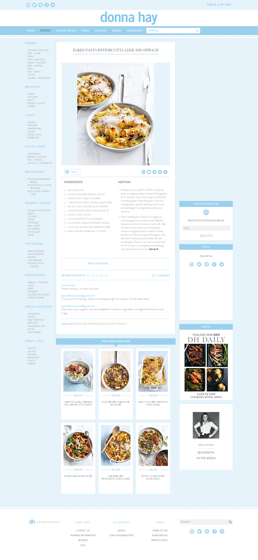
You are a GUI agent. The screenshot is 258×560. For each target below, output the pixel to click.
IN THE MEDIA (206, 458)
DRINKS (31, 106)
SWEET (31, 94)
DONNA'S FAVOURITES (39, 210)
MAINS (31, 285)
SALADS (32, 122)
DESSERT (32, 354)
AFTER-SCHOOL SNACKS (36, 265)
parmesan (93, 324)
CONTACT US (83, 530)
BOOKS (116, 31)
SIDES (31, 288)
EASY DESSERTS (36, 254)
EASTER (31, 317)
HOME (31, 31)
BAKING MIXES (34, 172)
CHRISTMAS (34, 313)
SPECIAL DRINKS (36, 297)
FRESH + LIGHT (34, 341)
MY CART (225, 5)
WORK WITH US (160, 535)
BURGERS (32, 125)
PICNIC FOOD (35, 134)
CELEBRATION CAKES (38, 294)
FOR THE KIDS (34, 244)
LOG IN (211, 5)
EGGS (30, 100)
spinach (121, 324)
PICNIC (31, 329)
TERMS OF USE (160, 530)
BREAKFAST (32, 87)
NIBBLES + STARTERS (38, 282)
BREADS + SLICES (36, 103)
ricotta (111, 324)
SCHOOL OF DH (66, 31)
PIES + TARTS (34, 71)
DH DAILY (101, 31)
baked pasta (75, 324)
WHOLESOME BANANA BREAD (39, 181)
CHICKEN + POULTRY (38, 50)
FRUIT (31, 235)
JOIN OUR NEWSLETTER (121, 535)
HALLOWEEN (34, 332)
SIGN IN (121, 530)
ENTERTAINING (35, 275)
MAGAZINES (134, 31)
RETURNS (83, 540)
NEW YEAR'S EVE (36, 320)
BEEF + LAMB (34, 53)
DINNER (30, 43)
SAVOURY (33, 97)
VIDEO (85, 31)
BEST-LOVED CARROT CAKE (39, 193)
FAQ (83, 545)
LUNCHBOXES (35, 260)
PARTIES (32, 257)
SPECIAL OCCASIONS (38, 307)
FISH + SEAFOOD (36, 59)
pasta (103, 324)
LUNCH (30, 115)
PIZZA (30, 68)
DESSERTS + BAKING (38, 203)
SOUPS (31, 74)
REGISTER (206, 235)
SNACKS (32, 348)
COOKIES (32, 216)
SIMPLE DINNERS (36, 251)
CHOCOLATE (34, 232)
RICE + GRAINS (35, 65)
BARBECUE (33, 137)
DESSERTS (33, 291)
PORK (30, 56)
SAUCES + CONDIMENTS (40, 163)
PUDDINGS (33, 222)
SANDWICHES (35, 128)
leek (84, 324)
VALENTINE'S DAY (36, 326)
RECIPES (45, 31)
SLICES (31, 219)
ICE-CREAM (33, 229)
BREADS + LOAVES (37, 157)
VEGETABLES (34, 153)
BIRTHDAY (33, 323)
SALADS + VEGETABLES (39, 78)
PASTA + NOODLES (37, 62)
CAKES (31, 213)
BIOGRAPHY (206, 453)
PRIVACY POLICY (159, 540)
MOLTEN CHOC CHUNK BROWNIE (39, 187)
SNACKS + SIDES (35, 147)
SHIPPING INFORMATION (82, 535)
